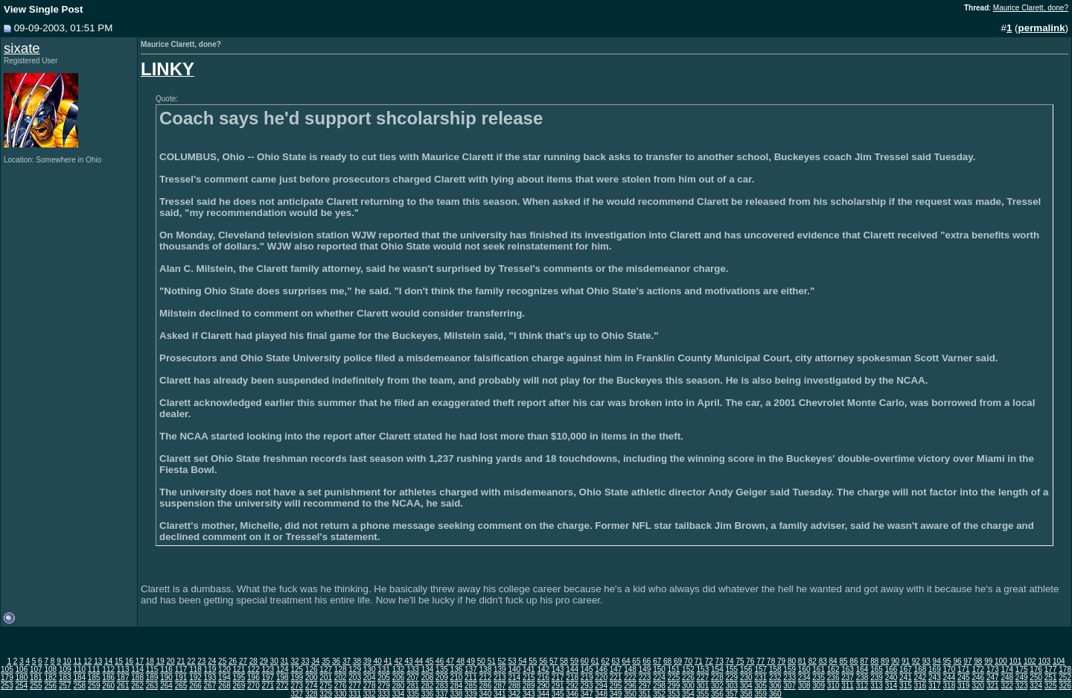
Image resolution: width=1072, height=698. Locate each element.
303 (731, 686)
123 (267, 669)
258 (79, 686)
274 (311, 686)
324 (1036, 686)
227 (703, 677)
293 (587, 686)
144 (572, 669)
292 (572, 686)
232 (775, 677)
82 (812, 661)
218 (572, 677)
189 (152, 677)
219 (587, 677)
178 (1065, 669)
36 (336, 661)
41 (388, 661)
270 (253, 686)
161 (818, 669)
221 (616, 677)
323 (1021, 686)
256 (50, 686)
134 (427, 669)
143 (558, 669)
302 (717, 686)
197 (267, 677)
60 (585, 661)
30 (274, 661)
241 (905, 677)
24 (212, 661)
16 (129, 661)
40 (378, 661)
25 (222, 661)
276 (340, 686)
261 (123, 686)
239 (876, 677)
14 (108, 661)
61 (595, 661)
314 (891, 686)
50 (481, 661)
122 (253, 669)
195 (239, 677)
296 (630, 686)
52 (502, 661)
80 (792, 661)
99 (988, 661)
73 (719, 661)
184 (79, 677)
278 (369, 686)
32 (294, 661)
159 (789, 669)
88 (874, 661)
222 (630, 677)
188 (137, 677)
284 (456, 686)
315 (905, 686)
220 (601, 677)
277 (354, 686)
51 (492, 661)
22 (191, 661)
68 (667, 661)
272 (282, 686)
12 (87, 661)
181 (36, 677)
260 (108, 686)
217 (558, 677)
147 (616, 669)
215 (529, 677)
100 (1001, 661)
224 (659, 677)
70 (688, 661)
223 (645, 677)
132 (398, 669)
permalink (1041, 28)
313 (876, 686)
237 (847, 677)
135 (442, 669)
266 (195, 686)
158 (775, 669)
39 (367, 661)
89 (885, 661)
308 (804, 686)
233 (789, 677)
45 (429, 661)
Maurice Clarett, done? (1030, 8)
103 (1044, 661)
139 (500, 669)
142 (543, 669)
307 (789, 686)
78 (771, 661)
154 (717, 669)
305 (760, 686)
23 (201, 661)
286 (485, 686)
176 (1036, 669)
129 (354, 669)
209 (442, 677)
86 (853, 661)
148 (630, 669)
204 (369, 677)
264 (166, 686)
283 (442, 686)
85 (843, 661)
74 (729, 661)
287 (500, 686)
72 (709, 661)
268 (224, 686)
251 (1050, 677)
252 (1065, 677)
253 (7, 686)
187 (123, 677)
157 (760, 669)
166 (891, 669)
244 (949, 677)
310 (833, 686)
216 (543, 677)
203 (354, 677)
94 (937, 661)
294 (601, 686)
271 (267, 686)
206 (398, 677)
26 (233, 661)
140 (514, 669)
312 (862, 686)
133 (412, 669)
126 (311, 669)
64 (626, 661)
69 (678, 661)
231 (760, 677)
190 (166, 677)
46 (440, 661)
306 (775, 686)
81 (802, 661)
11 (77, 661)
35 (326, 661)
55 (533, 661)
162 (833, 669)
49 (471, 661)
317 (934, 686)
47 (450, 661)
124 (282, 669)
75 (740, 661)
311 (847, 686)
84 (833, 661)
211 (471, 677)
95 (947, 661)
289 (529, 686)
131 (383, 669)
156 (746, 669)
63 (616, 661)
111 (94, 669)
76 (750, 661)
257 (65, 686)
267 (210, 686)
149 (645, 669)
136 (456, 669)
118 (195, 669)
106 (22, 669)
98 (978, 661)
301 (703, 686)
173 (992, 669)
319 (963, 686)
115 (152, 669)
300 (688, 686)
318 (949, 686)
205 (383, 677)
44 (419, 661)
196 (253, 677)
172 (978, 669)
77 (760, 661)
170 (949, 669)
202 (340, 677)
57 (553, 661)
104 (1059, 661)
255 (36, 686)
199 (296, 677)
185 (94, 677)
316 (920, 686)
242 (920, 677)
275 (325, 686)
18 (150, 661)
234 (804, 677)
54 (522, 661)
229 (731, 677)
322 (1007, 686)
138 (485, 669)
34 (315, 661)
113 (123, 669)
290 (543, 686)
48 (460, 661)
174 (1007, 669)
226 (688, 677)
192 (195, 677)
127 (325, 669)
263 (152, 686)
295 (616, 686)
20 (171, 661)
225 (674, 677)
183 (65, 677)
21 (180, 661)
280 (398, 686)
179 (7, 677)
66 (646, 661)
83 (823, 661)
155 (731, 669)
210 (456, 677)
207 (412, 677)
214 (514, 677)
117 (181, 669)
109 (65, 669)
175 (1021, 669)
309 (818, 686)
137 (471, 669)
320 (978, 686)
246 (978, 677)
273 (296, 686)
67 (657, 661)
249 (1021, 677)
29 (264, 661)
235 (818, 677)
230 (746, 677)
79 (781, 661)
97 (967, 661)
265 (181, 686)
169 (934, 669)
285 (471, 686)
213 (500, 677)
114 (137, 669)
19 (160, 661)
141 (529, 669)
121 (239, 669)
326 (1065, 686)
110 (79, 669)
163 (847, 669)
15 (119, 661)
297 (645, 686)
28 (253, 661)
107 (36, 669)
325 (1050, 686)
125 (296, 669)
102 (1030, 661)
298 (659, 686)
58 (564, 661)
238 (862, 677)
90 (895, 661)
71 (699, 661)
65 (636, 661)
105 (7, 669)
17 (139, 661)
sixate (22, 48)
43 (408, 661)
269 (239, 686)
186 (108, 677)
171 (963, 669)
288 (514, 686)
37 (346, 661)
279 (383, 686)
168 (920, 669)
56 (543, 661)
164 (862, 669)
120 (224, 669)
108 (50, 669)
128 (340, 669)
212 (485, 677)
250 (1036, 677)
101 (1015, 661)
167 (905, 669)
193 (210, 677)
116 (166, 669)
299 (674, 686)
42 (398, 661)
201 (325, 677)
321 (992, 686)
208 (427, 677)
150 (659, 669)
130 (369, 669)
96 (957, 661)
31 (285, 661)
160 (804, 669)
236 (833, 677)
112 (108, 669)
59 (574, 661)
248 (1007, 677)
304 (746, 686)
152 (688, 669)
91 (906, 661)
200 (311, 677)
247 (992, 677)
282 (427, 686)
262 (137, 686)
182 (50, 677)
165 (876, 669)
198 (282, 677)
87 (864, 661)
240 (891, 677)
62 (606, 661)
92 (916, 661)
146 (601, 669)
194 (224, 677)
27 (243, 661)
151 (674, 669)
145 (587, 669)
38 (357, 661)
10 (67, 661)
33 (305, 661)
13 (98, 661)
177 (1050, 669)
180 (22, 677)
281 (412, 686)
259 (94, 686)
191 (181, 677)
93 (926, 661)
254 (22, 686)
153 (703, 669)
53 (512, 661)
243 (934, 677)
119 (210, 669)
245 (963, 677)
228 (717, 677)
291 (558, 686)
